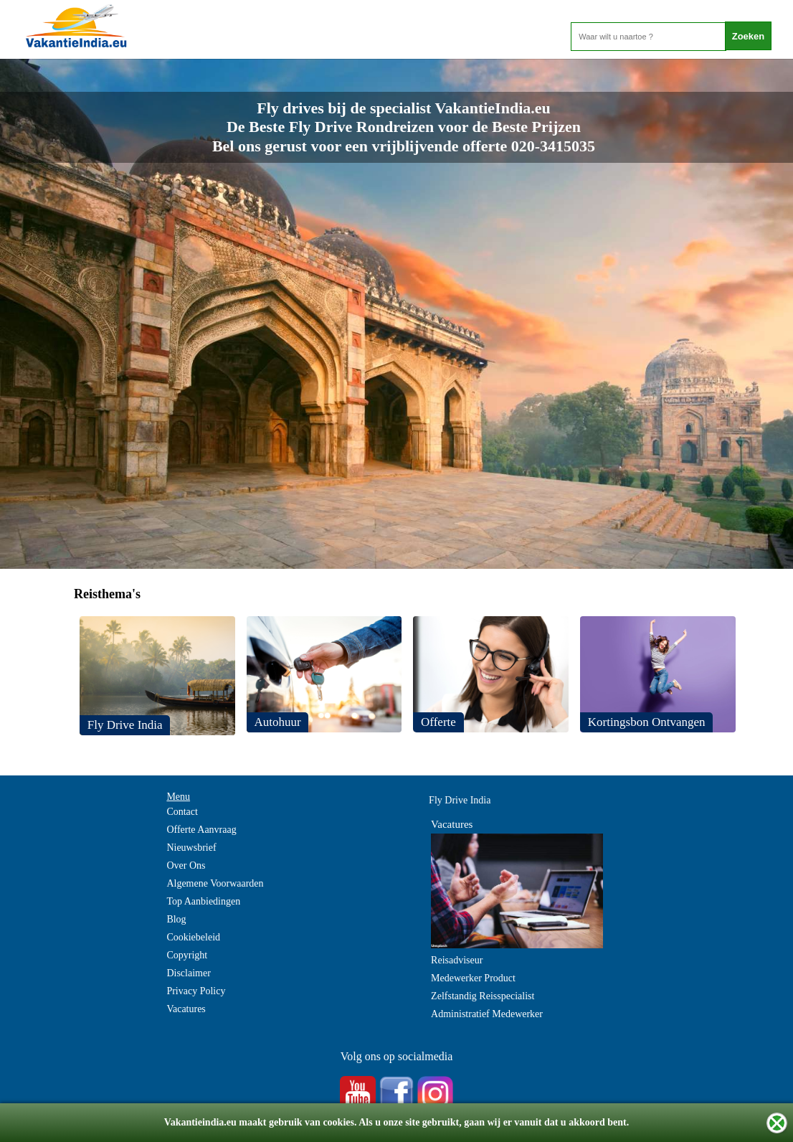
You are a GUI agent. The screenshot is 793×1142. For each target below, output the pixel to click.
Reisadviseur (457, 960)
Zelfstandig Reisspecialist (482, 996)
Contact (182, 811)
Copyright (186, 955)
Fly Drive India (459, 800)
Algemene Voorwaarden (214, 883)
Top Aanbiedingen (203, 901)
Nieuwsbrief (191, 847)
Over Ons (185, 865)
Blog (176, 919)
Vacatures (185, 1009)
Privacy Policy (195, 991)
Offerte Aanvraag (201, 829)
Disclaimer (188, 973)
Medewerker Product (473, 978)
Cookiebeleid (193, 937)
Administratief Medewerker (487, 1014)
